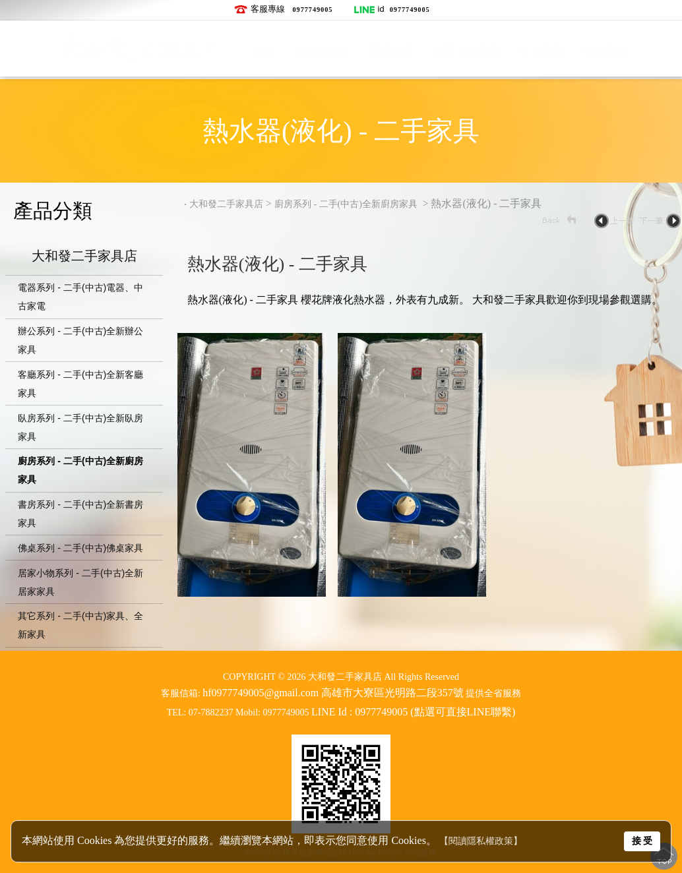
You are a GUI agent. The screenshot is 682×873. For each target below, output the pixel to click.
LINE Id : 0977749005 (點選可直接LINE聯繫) (413, 711)
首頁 (264, 51)
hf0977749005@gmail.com (260, 692)
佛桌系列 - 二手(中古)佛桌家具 (80, 548)
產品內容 (391, 51)
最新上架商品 (466, 51)
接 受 (642, 840)
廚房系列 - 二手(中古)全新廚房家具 (347, 204)
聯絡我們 (605, 51)
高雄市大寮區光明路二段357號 (392, 692)
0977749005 (312, 9)
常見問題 (541, 51)
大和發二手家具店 (84, 257)
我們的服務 (322, 51)
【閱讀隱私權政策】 (480, 841)
